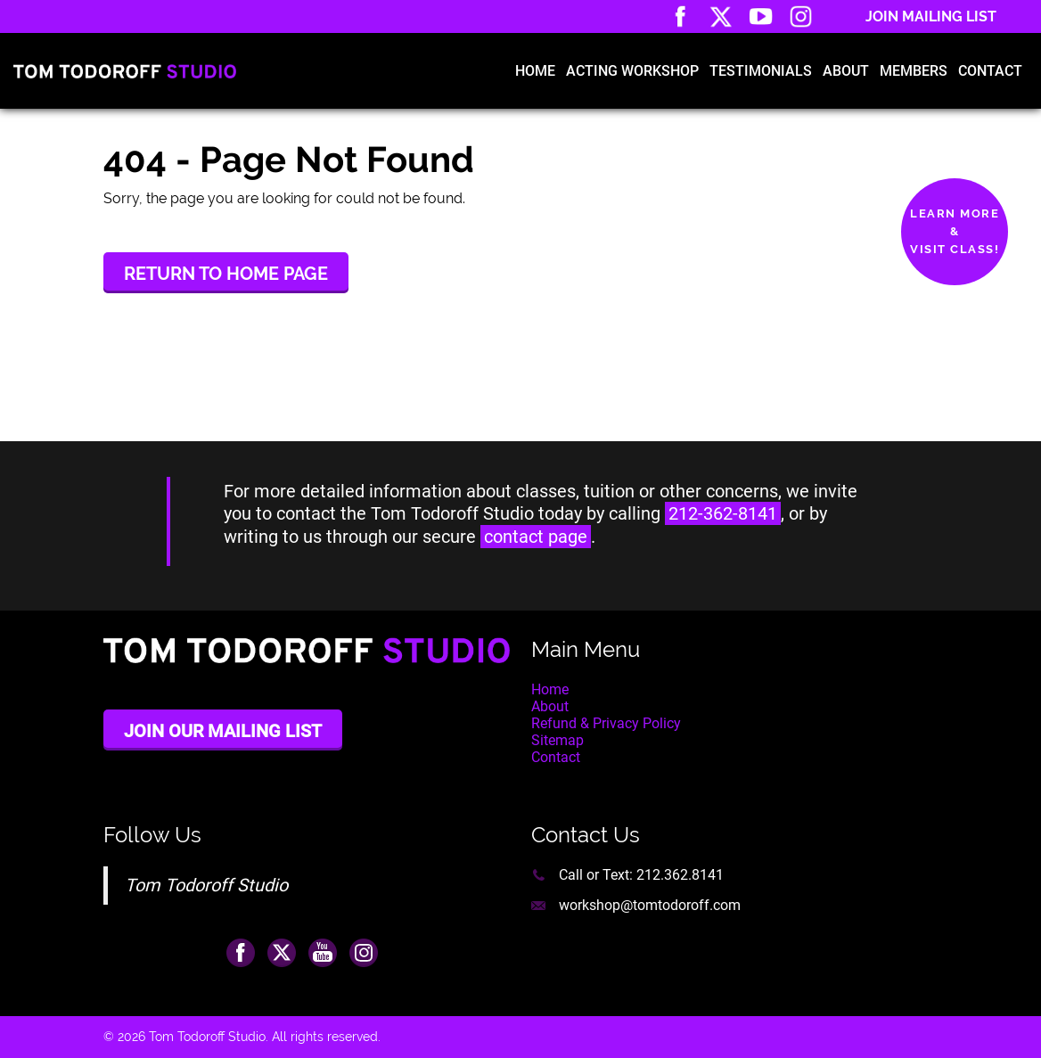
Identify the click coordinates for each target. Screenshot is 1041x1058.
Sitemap (557, 740)
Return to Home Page (226, 273)
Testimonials (760, 70)
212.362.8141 (680, 874)
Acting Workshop (632, 70)
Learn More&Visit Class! (954, 231)
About (846, 70)
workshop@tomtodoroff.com (650, 905)
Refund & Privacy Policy (606, 723)
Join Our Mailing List (223, 731)
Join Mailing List (930, 16)
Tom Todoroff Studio (206, 885)
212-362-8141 (722, 513)
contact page (535, 536)
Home (535, 70)
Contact (990, 70)
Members (913, 70)
